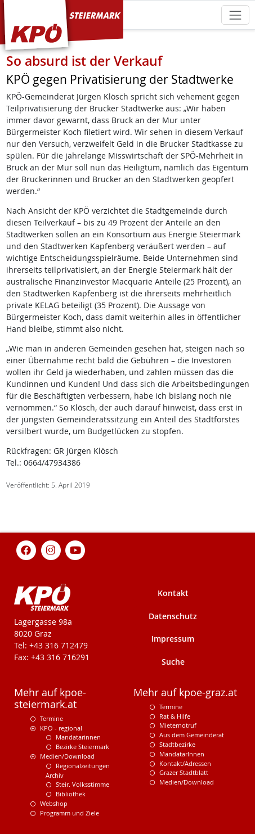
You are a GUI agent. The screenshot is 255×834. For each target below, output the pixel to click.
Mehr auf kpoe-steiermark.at (50, 698)
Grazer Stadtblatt (183, 772)
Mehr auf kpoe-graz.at (185, 692)
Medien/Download (67, 756)
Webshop (54, 803)
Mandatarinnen (78, 737)
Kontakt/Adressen (185, 763)
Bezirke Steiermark (82, 746)
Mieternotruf (177, 725)
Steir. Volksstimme (82, 784)
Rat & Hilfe (174, 716)
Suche (173, 661)
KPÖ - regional (61, 728)
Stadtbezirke (177, 744)
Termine (51, 718)
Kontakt (173, 593)
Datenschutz (173, 616)
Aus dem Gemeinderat (191, 735)
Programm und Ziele (69, 813)
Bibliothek (71, 794)
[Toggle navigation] (235, 15)
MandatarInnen (181, 754)
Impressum (172, 638)
